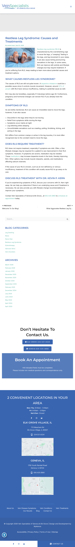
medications (15, 156)
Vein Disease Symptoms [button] (27, 508)
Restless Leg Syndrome (13, 242)
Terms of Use (45, 532)
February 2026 (10, 268)
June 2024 (8, 297)
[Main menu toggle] (71, 6)
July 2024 (8, 294)
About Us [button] (10, 508)
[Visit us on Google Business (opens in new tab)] (41, 418)
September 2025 (11, 284)
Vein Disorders (10, 252)
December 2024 (10, 290)
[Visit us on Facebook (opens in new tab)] (31, 418)
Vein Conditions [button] (46, 508)
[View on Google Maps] (38, 447)
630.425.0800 (50, 196)
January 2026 (9, 271)
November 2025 (10, 277)
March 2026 (9, 265)
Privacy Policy (33, 532)
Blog (38, 511)
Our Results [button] (27, 511)
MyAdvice (37, 526)
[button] (37, 341)
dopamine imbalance (49, 84)
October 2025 (10, 281)
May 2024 (8, 300)
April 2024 (8, 303)
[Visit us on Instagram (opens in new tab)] (36, 418)
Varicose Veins (10, 249)
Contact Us (47, 511)
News (7, 236)
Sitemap (55, 532)
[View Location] (37, 428)
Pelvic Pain (9, 239)
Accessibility (22, 532)
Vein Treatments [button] (62, 508)
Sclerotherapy (10, 245)
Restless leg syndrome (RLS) (48, 49)
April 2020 (8, 306)
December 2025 (10, 274)
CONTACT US (56, 544)
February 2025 (10, 287)
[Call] (37, 434)
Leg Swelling (9, 232)
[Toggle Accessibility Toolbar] (4, 535)
